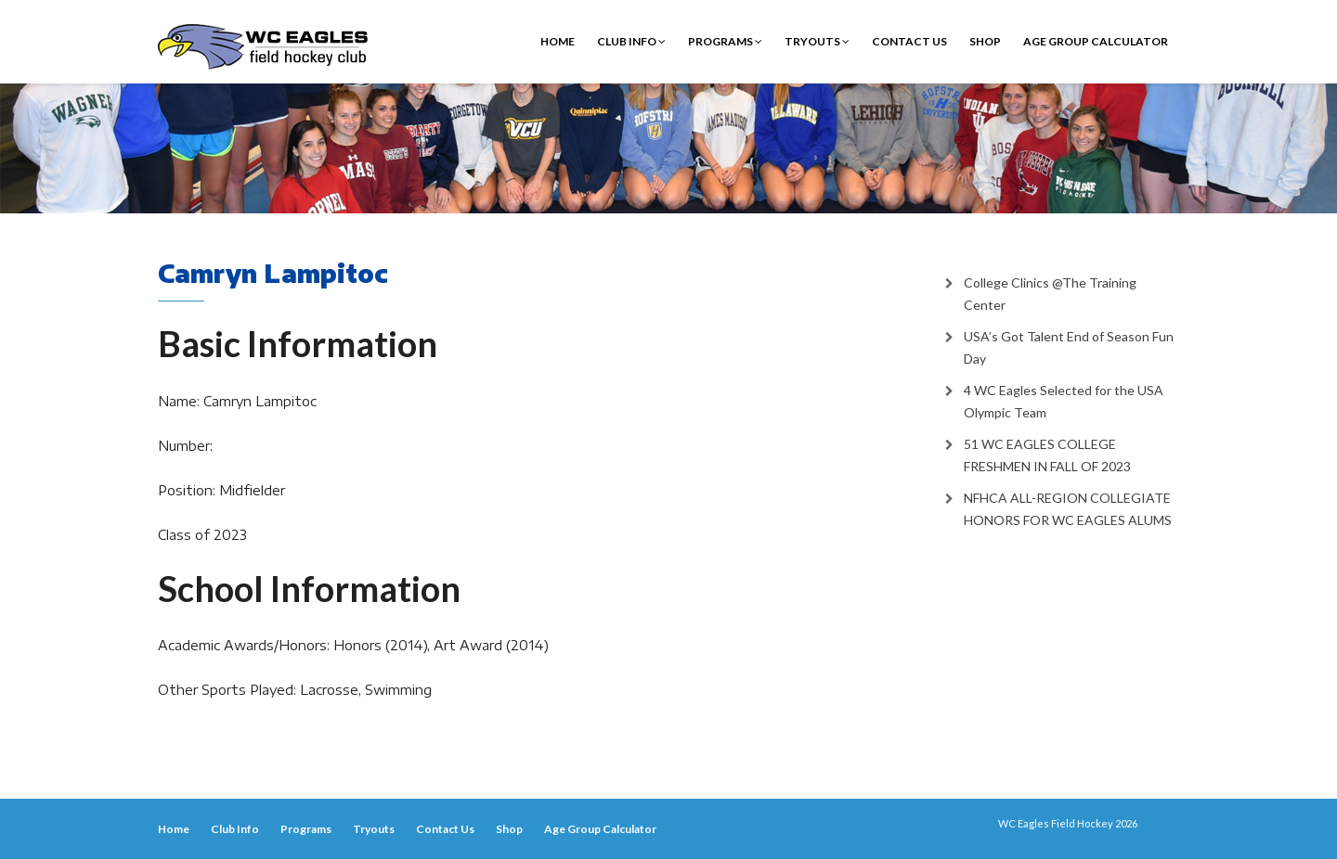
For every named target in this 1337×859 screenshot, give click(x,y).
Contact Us (909, 41)
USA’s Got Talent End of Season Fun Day (1069, 347)
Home (557, 41)
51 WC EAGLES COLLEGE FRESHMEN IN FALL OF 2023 (1047, 455)
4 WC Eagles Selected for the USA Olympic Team (1063, 401)
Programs (725, 41)
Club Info (631, 41)
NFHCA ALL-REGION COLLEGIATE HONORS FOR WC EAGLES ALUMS (1068, 509)
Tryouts (817, 41)
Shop (985, 41)
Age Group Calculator (1095, 41)
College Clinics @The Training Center (1050, 294)
